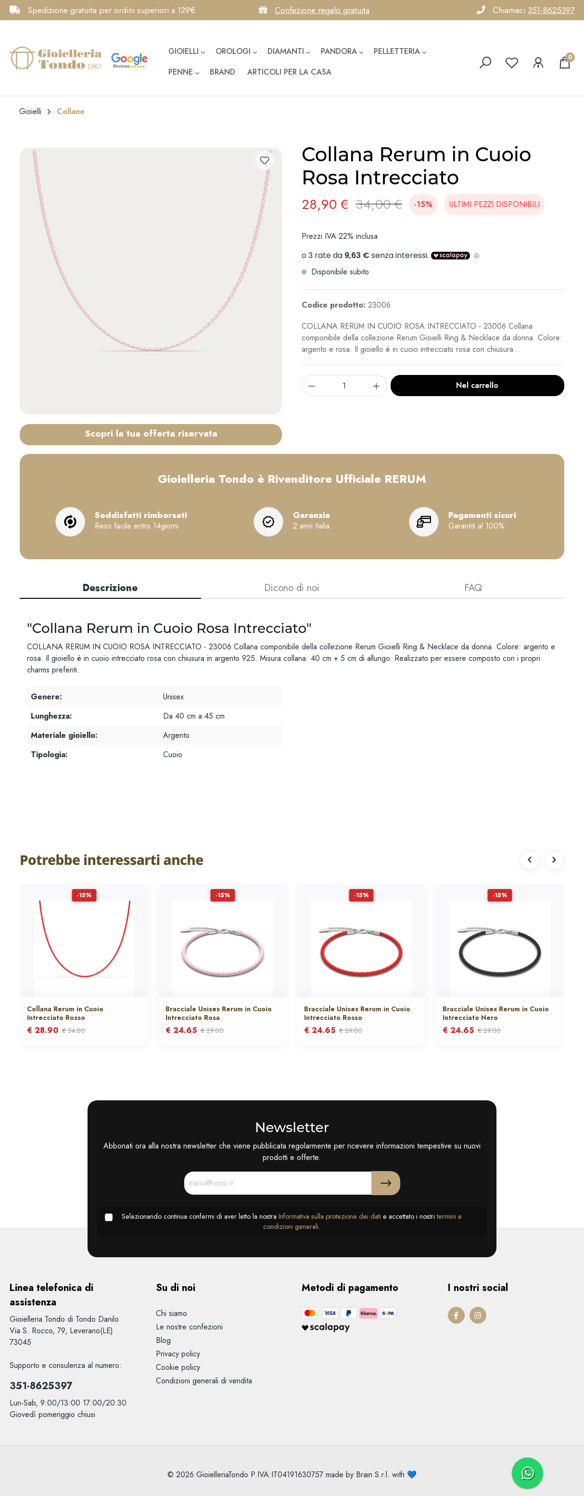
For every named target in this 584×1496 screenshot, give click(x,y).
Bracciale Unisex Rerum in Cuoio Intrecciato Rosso (357, 1014)
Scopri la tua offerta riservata (151, 433)
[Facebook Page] (456, 1315)
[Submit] (385, 1183)
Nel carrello (477, 385)
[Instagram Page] (478, 1315)
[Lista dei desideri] (511, 62)
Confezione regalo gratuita (322, 10)
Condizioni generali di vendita (204, 1380)
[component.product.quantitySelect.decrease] (312, 385)
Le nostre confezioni (189, 1326)
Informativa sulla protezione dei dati (330, 1216)
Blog (163, 1340)
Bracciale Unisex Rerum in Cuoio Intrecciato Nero (496, 1014)
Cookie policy (178, 1367)
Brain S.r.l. (373, 1474)
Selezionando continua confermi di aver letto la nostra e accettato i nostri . (292, 1222)
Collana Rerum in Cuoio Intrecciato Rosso (65, 1014)
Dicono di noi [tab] (291, 588)
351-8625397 (551, 10)
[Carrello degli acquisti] (564, 62)
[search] (485, 62)
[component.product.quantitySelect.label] (344, 385)
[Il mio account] (538, 62)
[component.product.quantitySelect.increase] (377, 385)
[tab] (110, 589)
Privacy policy (178, 1353)
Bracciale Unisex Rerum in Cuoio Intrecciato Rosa (218, 1014)
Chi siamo (171, 1313)
